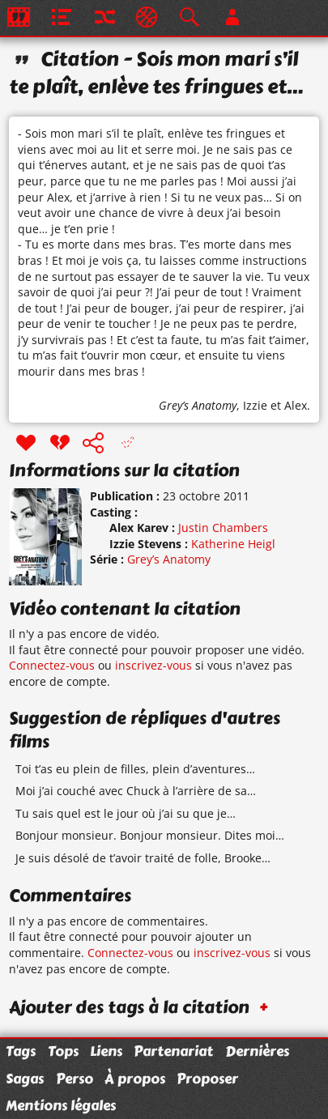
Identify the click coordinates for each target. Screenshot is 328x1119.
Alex (295, 405)
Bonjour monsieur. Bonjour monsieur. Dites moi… (149, 835)
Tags (21, 1051)
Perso (74, 1078)
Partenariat (173, 1051)
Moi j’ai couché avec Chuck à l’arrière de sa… (135, 790)
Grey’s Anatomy (197, 405)
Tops (63, 1051)
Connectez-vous (52, 665)
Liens (106, 1051)
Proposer (207, 1078)
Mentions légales (61, 1105)
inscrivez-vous (153, 665)
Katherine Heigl (233, 543)
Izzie (255, 405)
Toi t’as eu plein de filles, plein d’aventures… (135, 768)
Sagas (25, 1078)
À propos (134, 1078)
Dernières (257, 1051)
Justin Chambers (223, 527)
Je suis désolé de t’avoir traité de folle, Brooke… (142, 858)
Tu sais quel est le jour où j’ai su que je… (125, 813)
